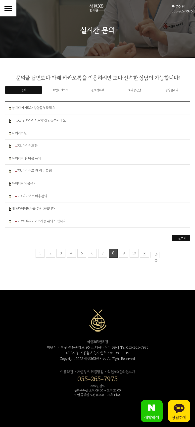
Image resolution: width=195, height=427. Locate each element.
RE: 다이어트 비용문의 (32, 195)
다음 (155, 255)
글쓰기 (182, 238)
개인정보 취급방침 (90, 371)
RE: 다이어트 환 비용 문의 (34, 170)
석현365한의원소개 (121, 371)
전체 (23, 90)
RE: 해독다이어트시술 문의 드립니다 (41, 221)
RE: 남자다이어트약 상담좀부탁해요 (41, 120)
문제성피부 (97, 90)
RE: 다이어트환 (27, 145)
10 (134, 253)
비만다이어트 (60, 90)
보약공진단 (134, 90)
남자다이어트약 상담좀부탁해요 (33, 107)
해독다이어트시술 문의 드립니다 (33, 208)
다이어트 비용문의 (24, 183)
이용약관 (66, 371)
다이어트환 (19, 133)
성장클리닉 (171, 90)
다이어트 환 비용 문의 (26, 158)
